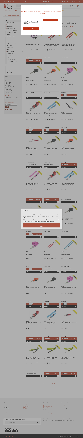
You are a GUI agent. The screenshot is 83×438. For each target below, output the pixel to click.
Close (61, 6)
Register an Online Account (50, 19)
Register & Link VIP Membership (30, 28)
